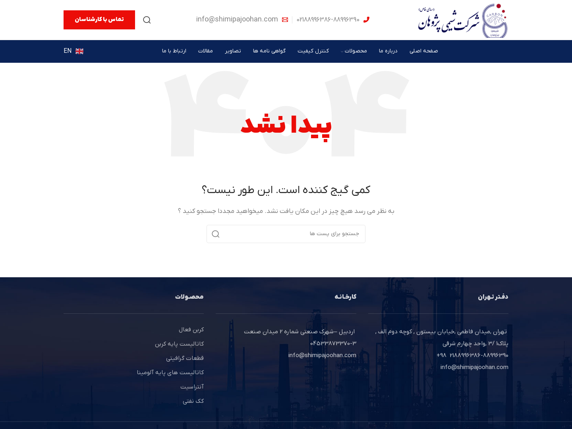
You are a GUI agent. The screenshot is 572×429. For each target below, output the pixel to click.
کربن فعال (191, 330)
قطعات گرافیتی (185, 358)
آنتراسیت (192, 387)
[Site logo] (462, 19)
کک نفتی (193, 401)
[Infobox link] (332, 20)
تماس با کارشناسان (99, 19)
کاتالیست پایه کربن (179, 344)
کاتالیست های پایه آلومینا (170, 373)
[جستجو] (147, 20)
